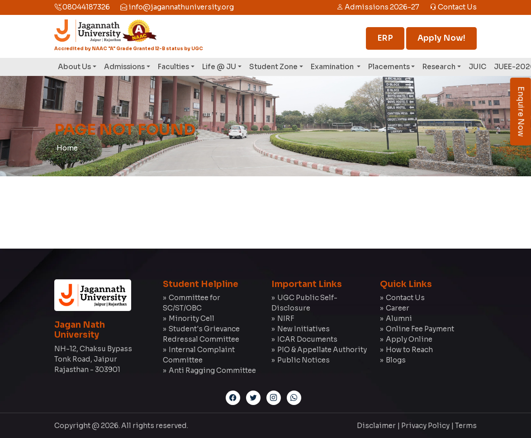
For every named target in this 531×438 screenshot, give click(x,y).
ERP (385, 38)
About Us (74, 66)
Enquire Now (521, 111)
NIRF (285, 318)
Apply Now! (441, 38)
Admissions (124, 66)
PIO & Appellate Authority (322, 349)
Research (438, 66)
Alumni (399, 318)
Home (67, 148)
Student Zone (273, 66)
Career (397, 308)
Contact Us (453, 7)
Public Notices (303, 360)
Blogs (396, 360)
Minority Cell (191, 318)
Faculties (173, 66)
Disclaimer (376, 425)
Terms (466, 425)
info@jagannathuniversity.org (177, 7)
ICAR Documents (307, 339)
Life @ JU (219, 66)
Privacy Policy (425, 425)
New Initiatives (303, 329)
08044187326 (82, 7)
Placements (389, 66)
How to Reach (409, 349)
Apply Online (409, 339)
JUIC (477, 66)
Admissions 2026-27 (378, 7)
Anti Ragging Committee (212, 370)
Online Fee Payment (420, 329)
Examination (333, 66)
